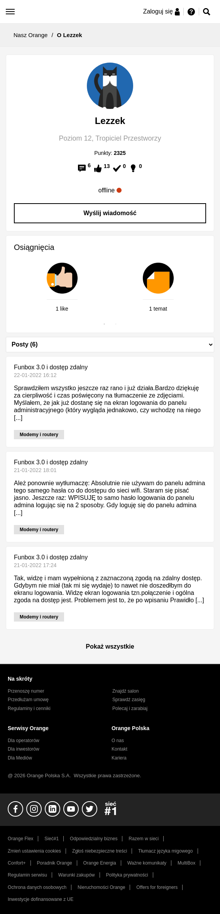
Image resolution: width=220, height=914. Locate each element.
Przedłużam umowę (28, 699)
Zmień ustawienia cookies (34, 851)
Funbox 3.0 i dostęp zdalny (51, 367)
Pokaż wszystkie (110, 646)
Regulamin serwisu (27, 875)
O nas (118, 740)
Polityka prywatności (127, 875)
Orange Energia (99, 863)
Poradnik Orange (54, 863)
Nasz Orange (30, 35)
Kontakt (119, 749)
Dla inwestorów (23, 749)
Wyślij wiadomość (110, 213)
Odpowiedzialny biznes (93, 838)
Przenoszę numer (26, 691)
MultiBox (186, 863)
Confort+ (17, 863)
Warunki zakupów (76, 875)
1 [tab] (104, 324)
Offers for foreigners (157, 887)
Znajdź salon (125, 691)
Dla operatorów (23, 740)
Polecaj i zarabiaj (129, 708)
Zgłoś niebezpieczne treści (99, 851)
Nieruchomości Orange (101, 887)
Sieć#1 (51, 838)
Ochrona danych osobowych (37, 887)
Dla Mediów (20, 758)
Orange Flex (20, 838)
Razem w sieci (144, 838)
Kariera (119, 758)
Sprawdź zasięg (128, 699)
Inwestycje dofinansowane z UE (40, 899)
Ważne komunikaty (146, 863)
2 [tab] (116, 324)
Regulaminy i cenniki (29, 708)
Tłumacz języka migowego (165, 851)
